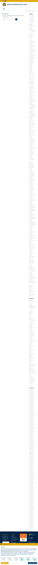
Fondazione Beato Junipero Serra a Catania (32, 47)
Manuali (30, 103)
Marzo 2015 (31, 525)
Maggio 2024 (31, 420)
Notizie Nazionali (32, 149)
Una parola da (31, 260)
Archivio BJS (31, 285)
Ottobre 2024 (31, 414)
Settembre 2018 (31, 509)
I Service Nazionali (32, 225)
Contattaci (31, 286)
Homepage (31, 143)
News (30, 352)
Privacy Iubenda (32, 294)
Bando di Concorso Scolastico (31, 228)
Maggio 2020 (31, 483)
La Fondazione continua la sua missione (31, 89)
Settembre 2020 (32, 478)
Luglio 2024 (31, 418)
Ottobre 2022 (31, 445)
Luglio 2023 (31, 433)
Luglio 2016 (31, 520)
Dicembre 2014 (31, 526)
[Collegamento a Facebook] (3, 1)
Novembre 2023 (31, 428)
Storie (30, 133)
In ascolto (31, 71)
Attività (30, 300)
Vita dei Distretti (32, 247)
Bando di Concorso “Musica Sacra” (32, 241)
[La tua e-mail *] (5, 543)
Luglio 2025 (31, 402)
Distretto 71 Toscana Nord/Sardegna (31, 203)
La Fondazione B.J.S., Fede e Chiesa (31, 78)
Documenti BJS (31, 278)
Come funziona (31, 269)
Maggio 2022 (31, 452)
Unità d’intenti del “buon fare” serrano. (32, 136)
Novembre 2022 (31, 444)
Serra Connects (31, 189)
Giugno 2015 (31, 524)
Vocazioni (31, 382)
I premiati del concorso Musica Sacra (32, 321)
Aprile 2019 (31, 500)
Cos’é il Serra (31, 153)
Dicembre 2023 (31, 427)
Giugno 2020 (31, 482)
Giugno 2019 (31, 498)
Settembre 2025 (31, 399)
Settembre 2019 (31, 494)
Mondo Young (31, 349)
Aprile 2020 (31, 485)
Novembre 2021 (31, 460)
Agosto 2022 (31, 448)
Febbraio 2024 (31, 424)
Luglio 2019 (31, 496)
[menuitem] (3, 8)
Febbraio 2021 (31, 471)
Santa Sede (12, 536)
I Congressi (31, 184)
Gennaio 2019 (31, 504)
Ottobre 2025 (31, 398)
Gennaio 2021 (31, 473)
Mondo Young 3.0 (32, 256)
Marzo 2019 (31, 502)
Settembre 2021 (31, 462)
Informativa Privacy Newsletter (31, 289)
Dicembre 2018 (31, 506)
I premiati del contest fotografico (31, 329)
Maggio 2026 (31, 389)
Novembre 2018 (31, 507)
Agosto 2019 (31, 495)
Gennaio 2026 (31, 394)
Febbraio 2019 (31, 503)
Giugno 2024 (31, 419)
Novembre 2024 (32, 413)
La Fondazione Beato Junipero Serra (31, 263)
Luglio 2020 (31, 481)
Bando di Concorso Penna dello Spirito (32, 231)
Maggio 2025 (31, 405)
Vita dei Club (31, 248)
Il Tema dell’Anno (32, 188)
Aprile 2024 (31, 422)
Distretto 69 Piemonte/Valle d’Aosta (31, 196)
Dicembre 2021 (31, 458)
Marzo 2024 (31, 423)
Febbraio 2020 (31, 487)
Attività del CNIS (32, 301)
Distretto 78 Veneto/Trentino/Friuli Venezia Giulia (33, 217)
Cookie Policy (31, 295)
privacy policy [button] (33, 548)
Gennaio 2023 (31, 441)
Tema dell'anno (31, 377)
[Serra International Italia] (14, 4)
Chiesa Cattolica (13, 542)
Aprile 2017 (31, 517)
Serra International (32, 372)
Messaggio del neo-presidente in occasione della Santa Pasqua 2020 (32, 107)
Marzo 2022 (31, 454)
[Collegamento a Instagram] (4, 1)
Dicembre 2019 (31, 490)
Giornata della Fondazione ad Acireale (31, 63)
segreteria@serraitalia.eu (32, 542)
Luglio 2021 (31, 465)
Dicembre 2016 (31, 519)
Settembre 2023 (31, 431)
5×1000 (30, 273)
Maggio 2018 (31, 513)
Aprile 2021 (31, 469)
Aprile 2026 (31, 390)
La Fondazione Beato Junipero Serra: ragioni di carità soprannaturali (31, 83)
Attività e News (31, 223)
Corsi (30, 32)
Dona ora (30, 272)
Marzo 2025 (31, 407)
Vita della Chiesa (32, 381)
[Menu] (3, 8)
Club (30, 23)
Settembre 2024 (32, 415)
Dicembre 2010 (31, 528)
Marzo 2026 (31, 392)
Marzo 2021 (31, 470)
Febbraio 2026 (31, 393)
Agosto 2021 (31, 464)
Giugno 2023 (31, 435)
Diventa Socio (31, 33)
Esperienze (31, 37)
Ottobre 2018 (31, 508)
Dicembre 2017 (31, 516)
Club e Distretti (31, 193)
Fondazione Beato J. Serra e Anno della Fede (32, 43)
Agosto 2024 (31, 416)
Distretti (30, 313)
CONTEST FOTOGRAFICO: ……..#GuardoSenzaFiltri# (33, 30)
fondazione (31, 318)
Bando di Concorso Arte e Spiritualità (32, 245)
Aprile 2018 (31, 515)
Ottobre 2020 (31, 477)
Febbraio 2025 (31, 409)
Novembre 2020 (32, 475)
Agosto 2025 (31, 401)
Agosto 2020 (31, 479)
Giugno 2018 (31, 512)
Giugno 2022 (31, 451)
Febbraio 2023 (31, 440)
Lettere (30, 94)
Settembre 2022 (31, 447)
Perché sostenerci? (32, 270)
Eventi (30, 39)
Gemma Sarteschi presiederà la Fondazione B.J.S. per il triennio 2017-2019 (32, 57)
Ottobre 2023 (31, 430)
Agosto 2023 (31, 432)
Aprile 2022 (31, 453)
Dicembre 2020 (31, 474)
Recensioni (31, 125)
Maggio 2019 (31, 499)
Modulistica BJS (32, 277)
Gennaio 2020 (31, 488)
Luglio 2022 (31, 449)
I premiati (30, 65)
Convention (31, 307)
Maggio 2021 (31, 468)
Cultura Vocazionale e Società (31, 254)
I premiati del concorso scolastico (31, 325)
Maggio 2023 (31, 436)
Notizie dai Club (32, 147)
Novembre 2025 (31, 397)
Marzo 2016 (31, 521)
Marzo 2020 (31, 486)
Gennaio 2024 (31, 426)
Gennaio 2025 (31, 410)
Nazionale (31, 116)
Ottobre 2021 (31, 461)
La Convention (31, 172)
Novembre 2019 (31, 491)
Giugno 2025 (31, 403)
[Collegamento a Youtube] (5, 1)
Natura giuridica (32, 268)
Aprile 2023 (31, 437)
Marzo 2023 (31, 439)
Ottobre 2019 (31, 492)
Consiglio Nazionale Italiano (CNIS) (32, 26)
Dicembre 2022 (31, 443)
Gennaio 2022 (31, 457)
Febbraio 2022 (31, 456)
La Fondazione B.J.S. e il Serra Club (31, 74)
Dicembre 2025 (31, 396)
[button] (37, 544)
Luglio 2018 (31, 511)
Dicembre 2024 (31, 411)
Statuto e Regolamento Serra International (32, 131)
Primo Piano (31, 366)
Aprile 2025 (31, 406)
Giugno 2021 (31, 466)
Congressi (31, 303)
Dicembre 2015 (31, 523)
